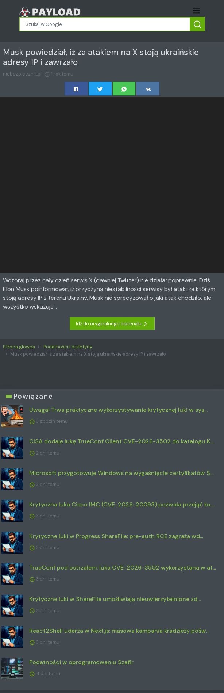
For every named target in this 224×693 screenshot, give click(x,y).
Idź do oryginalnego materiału (112, 324)
